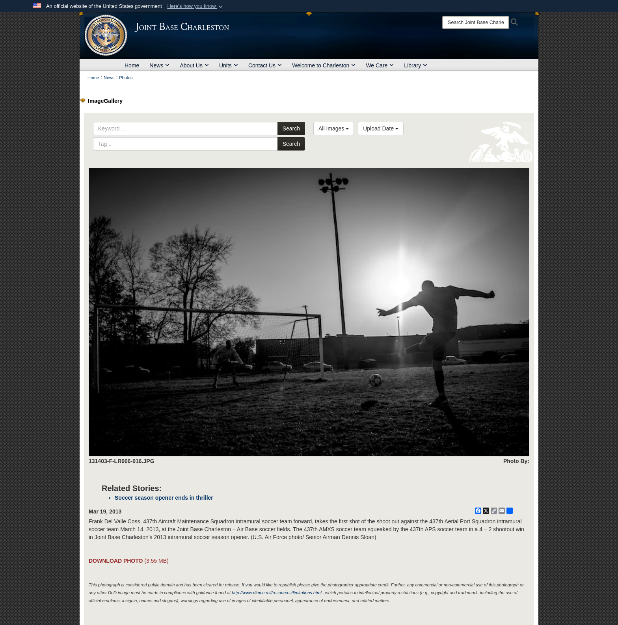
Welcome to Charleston (324, 65)
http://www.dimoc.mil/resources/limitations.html (276, 592)
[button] (195, 6)
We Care (380, 65)
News (159, 65)
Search (291, 128)
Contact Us (265, 65)
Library (415, 65)
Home (132, 65)
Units (228, 65)
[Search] (475, 22)
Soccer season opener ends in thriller (164, 498)
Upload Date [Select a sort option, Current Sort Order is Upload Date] (380, 128)
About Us (194, 65)
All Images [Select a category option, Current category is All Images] (333, 128)
